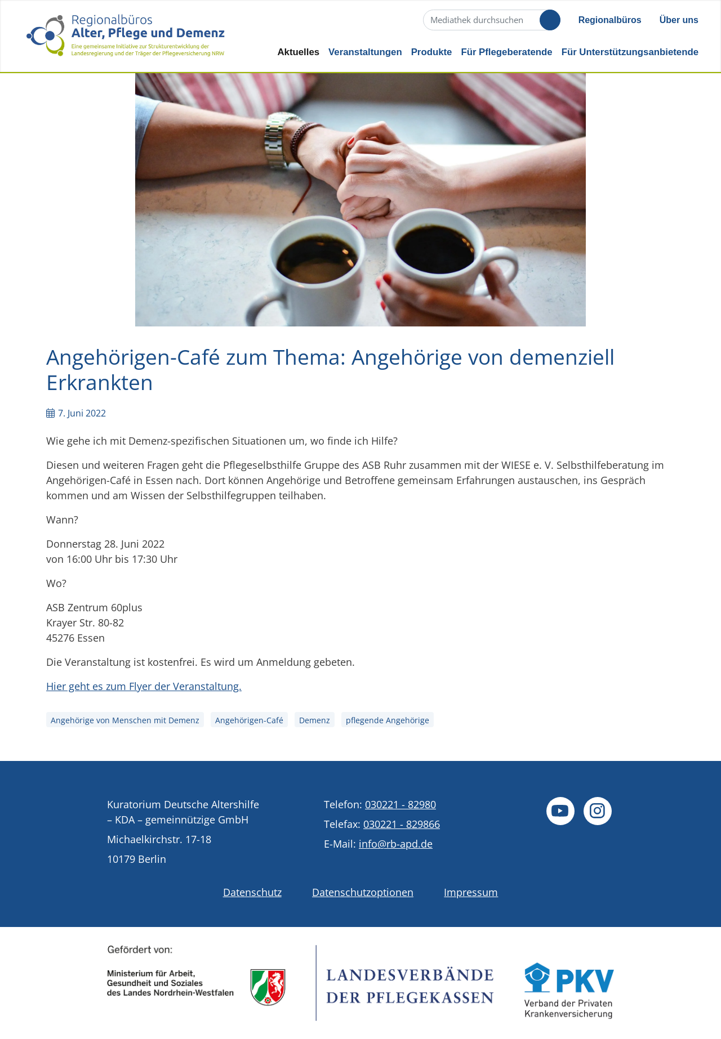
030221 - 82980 (400, 804)
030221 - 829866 (401, 824)
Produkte (431, 52)
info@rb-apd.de (396, 843)
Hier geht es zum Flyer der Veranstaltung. (144, 686)
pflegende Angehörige (387, 720)
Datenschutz (252, 892)
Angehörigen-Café (249, 720)
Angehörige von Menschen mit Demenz (125, 720)
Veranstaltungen (365, 52)
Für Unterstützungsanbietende (630, 52)
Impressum (471, 892)
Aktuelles (298, 52)
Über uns (679, 20)
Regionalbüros (610, 20)
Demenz (314, 720)
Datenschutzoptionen (362, 892)
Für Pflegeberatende (506, 52)
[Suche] (490, 20)
